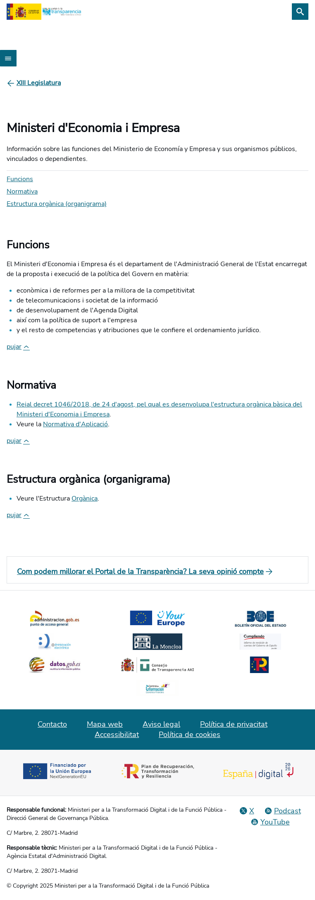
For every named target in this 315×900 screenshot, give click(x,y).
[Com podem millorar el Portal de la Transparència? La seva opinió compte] (157, 571)
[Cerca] (300, 11)
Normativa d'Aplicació (75, 424)
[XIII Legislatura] (39, 83)
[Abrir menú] (8, 58)
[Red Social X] (246, 811)
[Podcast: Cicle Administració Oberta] (282, 811)
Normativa (22, 191)
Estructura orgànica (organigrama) (57, 203)
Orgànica (85, 498)
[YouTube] (270, 822)
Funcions (20, 179)
